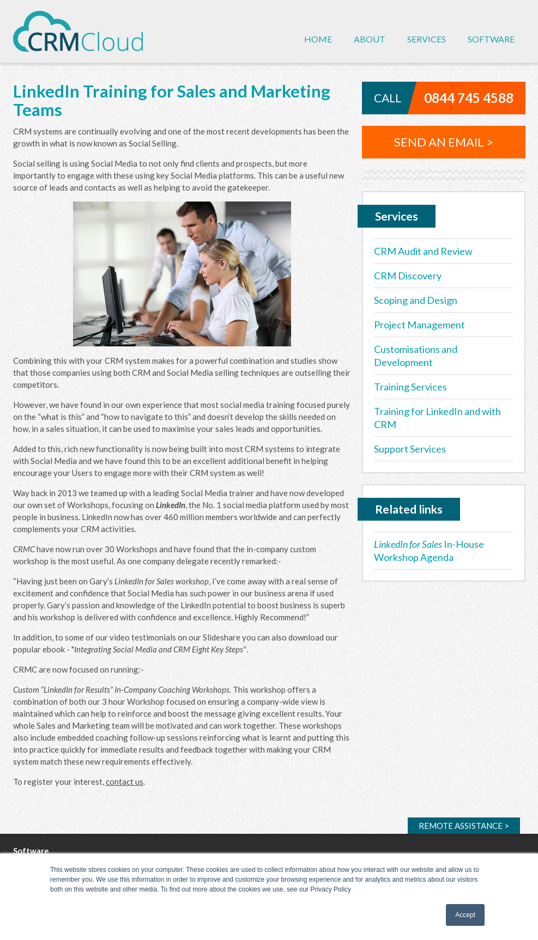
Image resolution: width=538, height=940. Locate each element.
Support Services (410, 449)
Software (491, 39)
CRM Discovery (408, 276)
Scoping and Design (415, 300)
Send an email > (443, 142)
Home (318, 39)
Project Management (419, 325)
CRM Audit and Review (423, 251)
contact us (124, 781)
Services (426, 39)
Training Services (410, 387)
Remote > (464, 826)
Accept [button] (465, 915)
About (369, 39)
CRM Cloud (78, 31)
